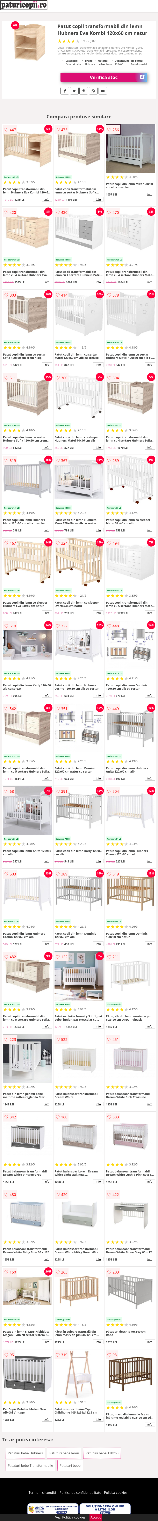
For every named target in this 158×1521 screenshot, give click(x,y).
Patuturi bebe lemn (64, 1453)
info (46, 199)
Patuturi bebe (70, 1465)
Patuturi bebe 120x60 (102, 1453)
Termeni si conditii (43, 1492)
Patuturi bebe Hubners (25, 1453)
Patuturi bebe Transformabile (30, 1465)
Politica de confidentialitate (80, 1492)
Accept (96, 1517)
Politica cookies (116, 1492)
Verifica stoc (118, 77)
